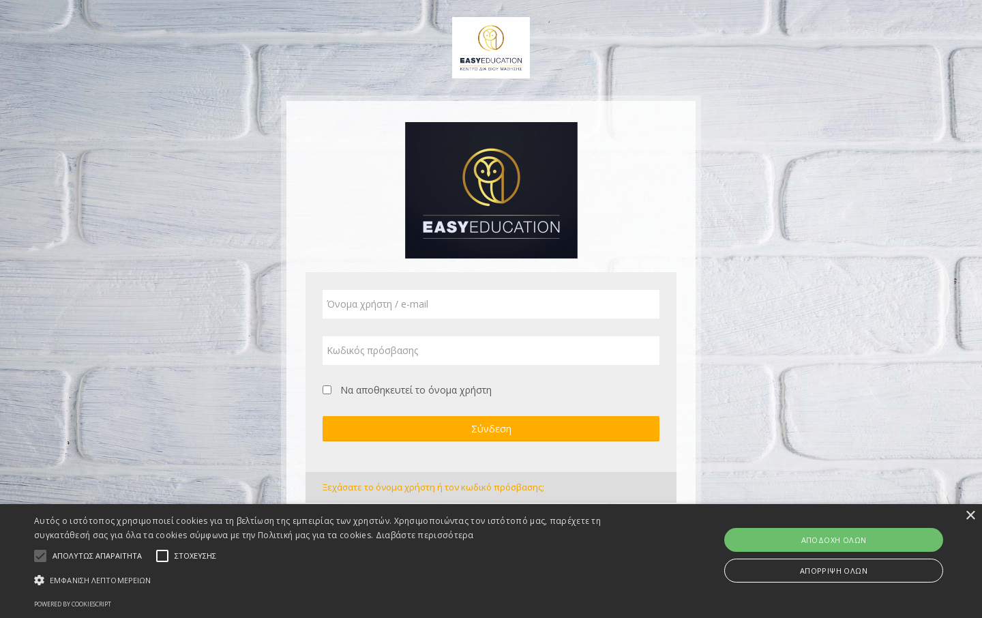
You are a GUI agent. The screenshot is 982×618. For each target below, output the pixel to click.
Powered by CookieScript (72, 604)
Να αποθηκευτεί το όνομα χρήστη (416, 389)
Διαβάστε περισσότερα (425, 535)
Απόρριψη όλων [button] (833, 570)
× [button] (970, 516)
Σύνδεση (491, 428)
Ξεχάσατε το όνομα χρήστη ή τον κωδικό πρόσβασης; (433, 487)
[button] (331, 580)
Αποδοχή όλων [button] (834, 540)
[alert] (491, 561)
